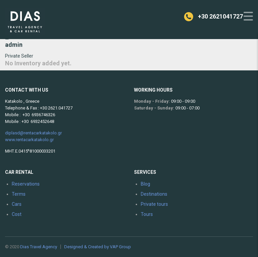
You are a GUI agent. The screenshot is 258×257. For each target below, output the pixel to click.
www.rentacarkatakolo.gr (29, 139)
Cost (17, 214)
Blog (145, 184)
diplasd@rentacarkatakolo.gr (33, 132)
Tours (147, 214)
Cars (17, 204)
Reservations (26, 184)
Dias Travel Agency (38, 246)
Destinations (154, 194)
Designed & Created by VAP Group (97, 246)
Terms (19, 194)
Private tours (154, 204)
